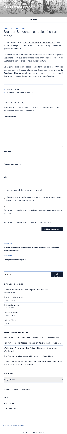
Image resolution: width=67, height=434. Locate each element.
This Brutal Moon (11, 305)
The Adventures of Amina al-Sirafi (18, 364)
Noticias (29, 92)
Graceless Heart (11, 313)
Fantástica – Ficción (21, 7)
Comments (11, 408)
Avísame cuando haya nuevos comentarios (25, 190)
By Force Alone (46, 356)
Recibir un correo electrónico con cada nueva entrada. (27, 222)
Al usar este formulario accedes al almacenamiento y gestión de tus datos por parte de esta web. (33, 198)
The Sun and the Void (13, 297)
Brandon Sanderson (15, 92)
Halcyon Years (10, 320)
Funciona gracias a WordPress (13, 425)
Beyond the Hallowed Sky (49, 343)
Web (6, 177)
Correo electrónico (13, 164)
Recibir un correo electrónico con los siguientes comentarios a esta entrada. (33, 212)
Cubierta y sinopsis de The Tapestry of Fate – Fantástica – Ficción (32, 361)
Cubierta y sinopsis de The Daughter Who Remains (26, 290)
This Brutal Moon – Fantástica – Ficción (21, 338)
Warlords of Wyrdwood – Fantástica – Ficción (24, 348)
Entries (9, 403)
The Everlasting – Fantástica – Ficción (20, 356)
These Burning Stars (50, 338)
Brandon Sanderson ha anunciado (39, 42)
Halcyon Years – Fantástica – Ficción (19, 343)
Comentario (10, 116)
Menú (33, 19)
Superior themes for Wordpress (17, 390)
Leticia (22, 28)
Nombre (8, 151)
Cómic (9, 89)
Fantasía (17, 89)
